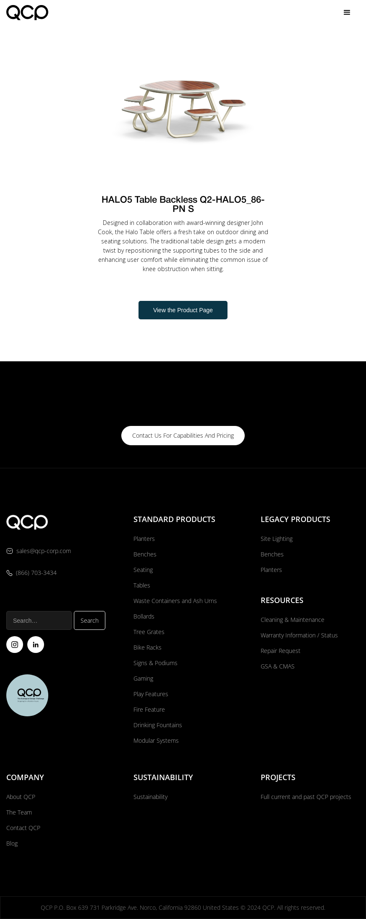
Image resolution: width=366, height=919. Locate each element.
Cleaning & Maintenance (292, 620)
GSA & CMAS (278, 666)
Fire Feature (149, 709)
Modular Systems (156, 740)
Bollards (143, 616)
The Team (19, 812)
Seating (143, 570)
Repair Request (281, 651)
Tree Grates (149, 632)
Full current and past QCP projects (306, 797)
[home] (27, 12)
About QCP (20, 797)
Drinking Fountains (157, 725)
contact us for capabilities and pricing (183, 435)
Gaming (143, 678)
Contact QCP (23, 828)
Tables (141, 585)
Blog (12, 843)
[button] (347, 12)
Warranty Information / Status (300, 635)
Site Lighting (277, 539)
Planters (144, 539)
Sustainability (150, 797)
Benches (145, 554)
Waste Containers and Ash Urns (175, 601)
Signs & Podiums (155, 663)
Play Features (150, 694)
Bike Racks (147, 647)
